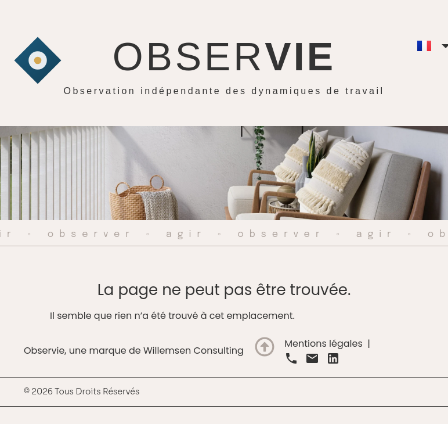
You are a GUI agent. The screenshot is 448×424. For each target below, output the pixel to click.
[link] (291, 358)
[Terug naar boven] (264, 347)
